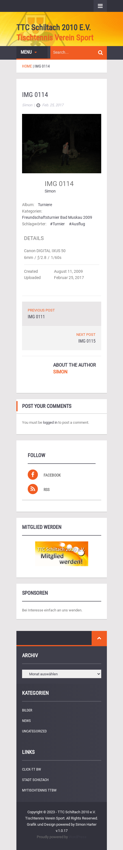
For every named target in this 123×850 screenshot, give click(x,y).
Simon (50, 191)
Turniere (45, 204)
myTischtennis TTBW (39, 790)
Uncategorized (34, 731)
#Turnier (57, 224)
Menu (29, 52)
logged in (50, 422)
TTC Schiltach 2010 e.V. (53, 27)
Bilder (27, 710)
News (26, 721)
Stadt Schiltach (35, 780)
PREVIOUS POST (41, 310)
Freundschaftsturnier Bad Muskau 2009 (57, 217)
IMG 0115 (87, 341)
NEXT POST (86, 334)
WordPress (78, 837)
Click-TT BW (31, 769)
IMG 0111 (36, 316)
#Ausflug (77, 224)
